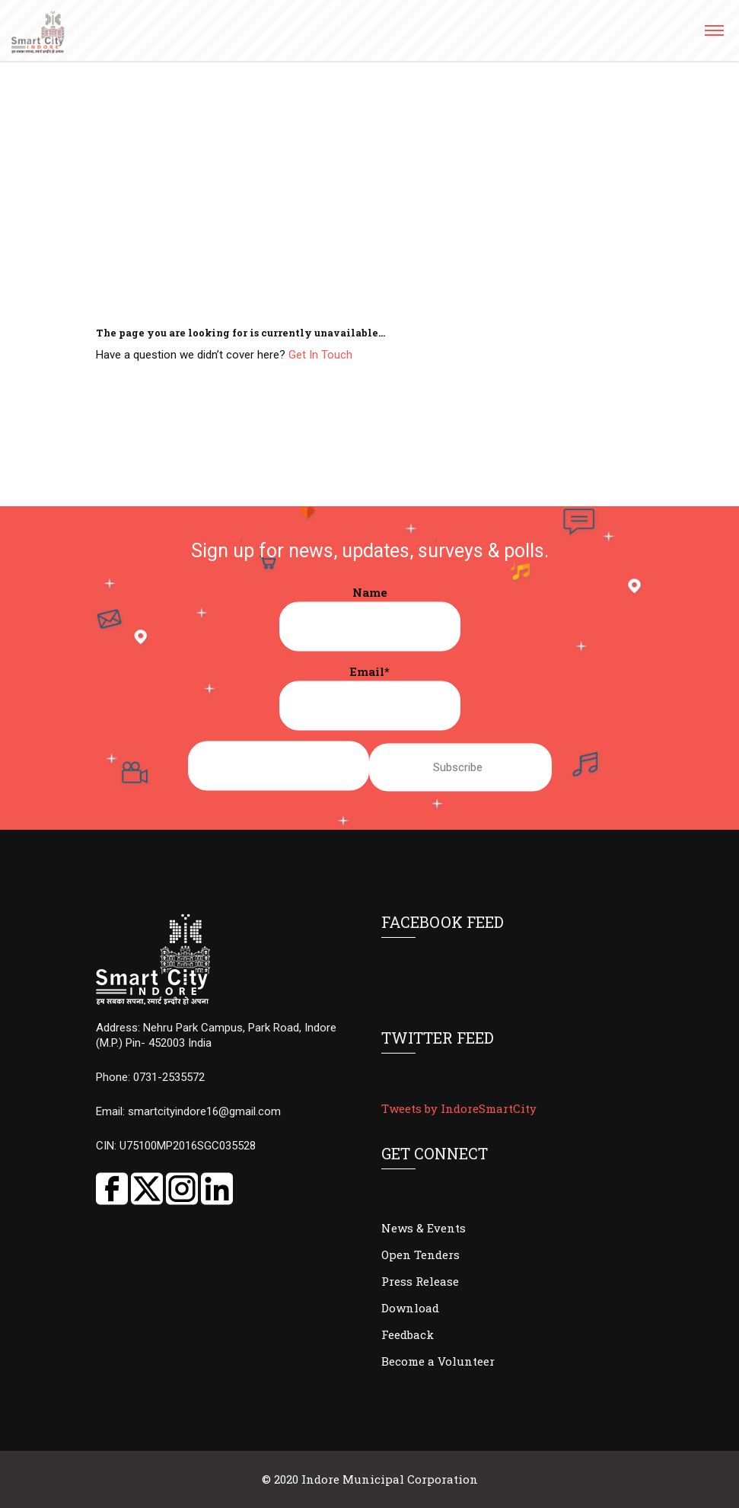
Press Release (420, 1281)
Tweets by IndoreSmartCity (459, 1108)
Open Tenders (420, 1254)
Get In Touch (320, 355)
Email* (369, 697)
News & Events (423, 1227)
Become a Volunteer (438, 1361)
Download (410, 1307)
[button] (713, 35)
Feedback (407, 1334)
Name (369, 618)
